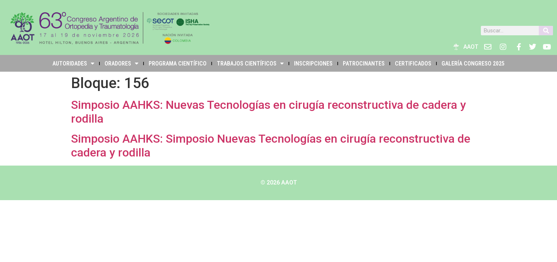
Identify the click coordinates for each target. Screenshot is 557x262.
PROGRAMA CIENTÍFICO (178, 63)
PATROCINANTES (364, 63)
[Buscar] (546, 30)
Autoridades (73, 63)
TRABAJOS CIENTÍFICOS (250, 63)
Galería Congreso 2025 (473, 63)
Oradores (121, 63)
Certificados (413, 63)
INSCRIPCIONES (313, 63)
